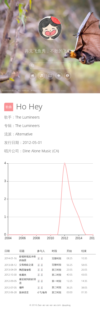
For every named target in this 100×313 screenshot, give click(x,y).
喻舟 (44, 292)
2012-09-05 (10, 281)
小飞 (39, 292)
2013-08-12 (10, 265)
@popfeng (66, 305)
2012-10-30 (10, 274)
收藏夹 (22, 274)
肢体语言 (24, 292)
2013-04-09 (10, 269)
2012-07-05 (10, 287)
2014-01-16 (10, 258)
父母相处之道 (26, 264)
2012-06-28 (10, 292)
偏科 (21, 287)
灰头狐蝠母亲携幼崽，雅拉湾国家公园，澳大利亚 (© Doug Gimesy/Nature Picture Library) (34, 91)
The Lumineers (27, 117)
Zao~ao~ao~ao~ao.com (49, 305)
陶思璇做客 (25, 269)
